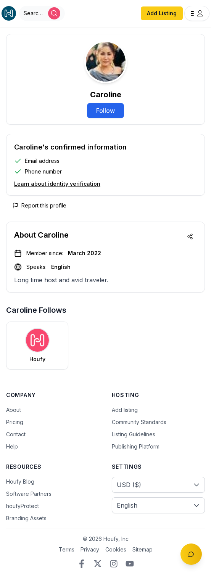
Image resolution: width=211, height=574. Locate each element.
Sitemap (142, 549)
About (13, 410)
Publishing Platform (135, 446)
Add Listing (162, 13)
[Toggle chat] (191, 554)
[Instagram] (114, 564)
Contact (16, 434)
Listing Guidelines (133, 434)
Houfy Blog (20, 481)
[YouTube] (130, 564)
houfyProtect (22, 506)
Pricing (14, 422)
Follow (105, 110)
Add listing (125, 410)
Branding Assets (26, 518)
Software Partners (29, 493)
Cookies (115, 549)
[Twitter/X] (97, 564)
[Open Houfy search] (42, 13)
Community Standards (139, 422)
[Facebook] (81, 564)
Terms (66, 549)
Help (12, 446)
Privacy (90, 549)
